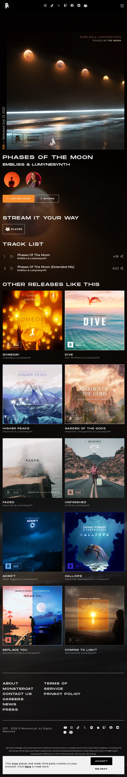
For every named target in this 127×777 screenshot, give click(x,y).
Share (47, 198)
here (28, 766)
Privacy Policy (62, 694)
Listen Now (18, 198)
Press (10, 709)
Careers (13, 699)
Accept (101, 761)
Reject (101, 769)
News (10, 704)
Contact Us (17, 694)
